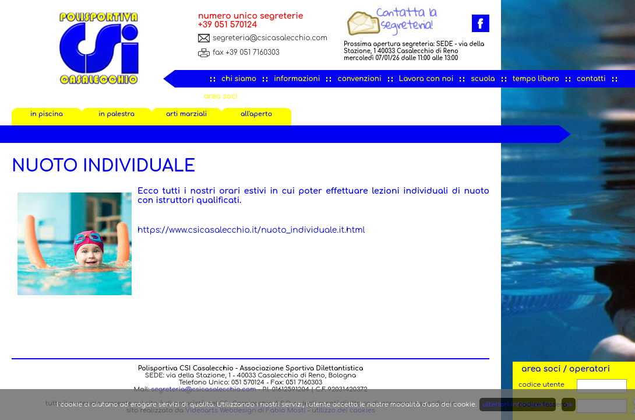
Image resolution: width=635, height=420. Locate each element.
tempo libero (536, 79)
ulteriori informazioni (517, 404)
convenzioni (359, 79)
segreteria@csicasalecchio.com (270, 38)
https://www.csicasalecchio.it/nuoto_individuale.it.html (251, 230)
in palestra (116, 114)
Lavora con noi (426, 79)
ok (569, 404)
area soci (221, 96)
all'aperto (256, 114)
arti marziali (186, 114)
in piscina (46, 114)
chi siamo (238, 79)
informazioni (297, 79)
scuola (483, 79)
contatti (591, 79)
